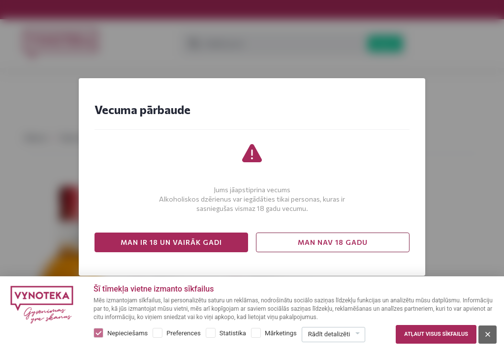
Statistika (233, 333)
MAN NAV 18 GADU (333, 242)
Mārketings (281, 333)
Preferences (183, 333)
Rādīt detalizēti (329, 334)
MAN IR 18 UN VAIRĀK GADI (171, 242)
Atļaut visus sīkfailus (436, 334)
